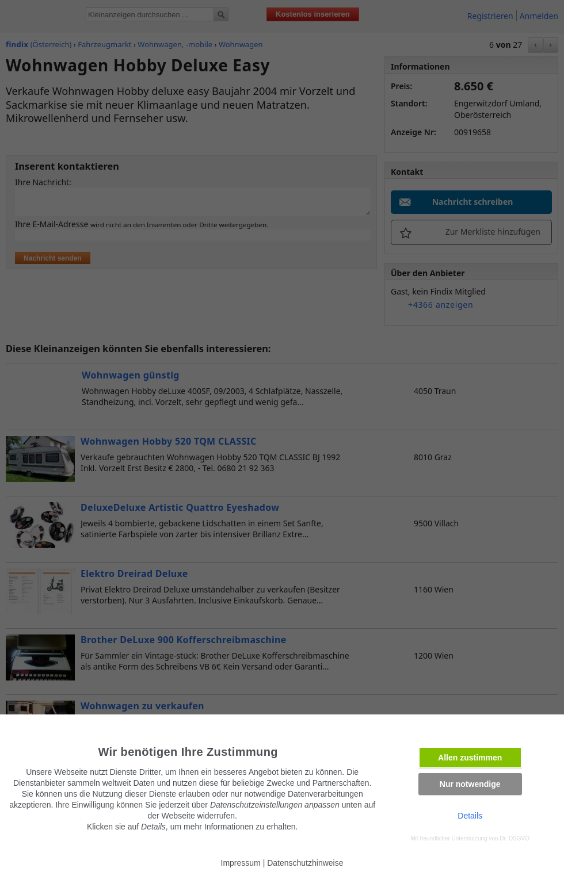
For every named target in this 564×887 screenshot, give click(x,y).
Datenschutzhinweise (305, 862)
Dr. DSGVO (514, 838)
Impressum (241, 862)
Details (470, 815)
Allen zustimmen (470, 757)
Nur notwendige (470, 784)
